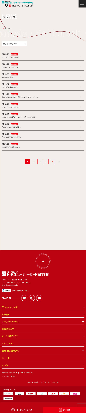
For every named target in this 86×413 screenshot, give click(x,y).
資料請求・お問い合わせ (10, 377)
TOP (3, 28)
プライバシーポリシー (9, 380)
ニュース (6, 362)
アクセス (22, 377)
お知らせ (14, 54)
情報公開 (29, 377)
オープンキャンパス (11, 326)
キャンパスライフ (10, 340)
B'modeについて (10, 311)
